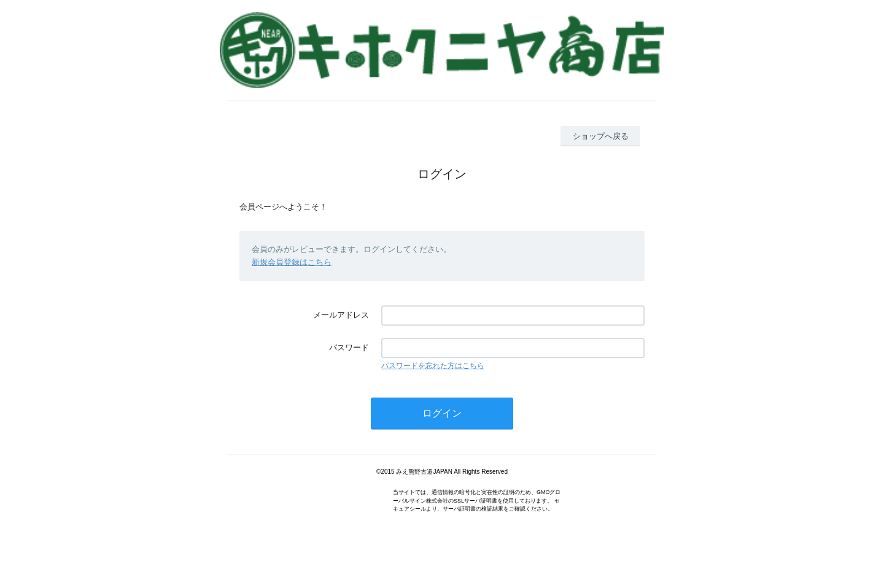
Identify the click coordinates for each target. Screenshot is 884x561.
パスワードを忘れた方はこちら (432, 365)
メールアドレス (341, 315)
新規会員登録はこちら (292, 262)
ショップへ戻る (601, 136)
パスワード (349, 347)
